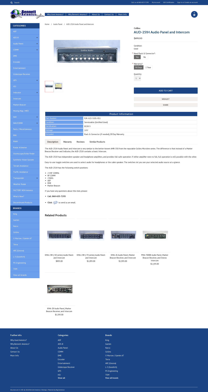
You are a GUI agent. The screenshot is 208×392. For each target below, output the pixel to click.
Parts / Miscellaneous (22, 129)
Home (47, 24)
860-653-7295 (143, 2)
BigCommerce (60, 390)
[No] (144, 57)
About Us (96, 14)
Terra (15, 244)
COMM (16, 49)
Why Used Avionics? (55, 14)
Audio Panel (18, 43)
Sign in (179, 2)
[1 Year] (148, 67)
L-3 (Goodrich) (19, 256)
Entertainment (19, 68)
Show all (61, 378)
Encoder (16, 62)
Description (52, 142)
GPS (15, 80)
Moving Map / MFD (21, 111)
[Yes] (137, 57)
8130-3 (87, 126)
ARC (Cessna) (18, 250)
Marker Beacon (19, 104)
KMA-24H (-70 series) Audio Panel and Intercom (91, 256)
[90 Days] (139, 67)
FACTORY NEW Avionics (23, 190)
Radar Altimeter (20, 147)
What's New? (18, 196)
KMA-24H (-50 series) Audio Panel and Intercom (59, 256)
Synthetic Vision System (23, 159)
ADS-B (16, 37)
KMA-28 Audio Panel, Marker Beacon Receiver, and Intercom (59, 310)
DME (15, 56)
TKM (15, 269)
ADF (15, 31)
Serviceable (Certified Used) (96, 122)
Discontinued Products (22, 202)
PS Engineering (19, 263)
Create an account (191, 2)
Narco (15, 226)
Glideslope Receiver (21, 74)
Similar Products (97, 142)
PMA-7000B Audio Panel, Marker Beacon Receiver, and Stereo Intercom (154, 258)
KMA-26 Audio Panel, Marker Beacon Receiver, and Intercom (123, 256)
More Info (122, 14)
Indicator (17, 92)
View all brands (20, 275)
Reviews (80, 142)
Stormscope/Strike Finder (24, 153)
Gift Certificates (168, 2)
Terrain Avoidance (20, 166)
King (15, 214)
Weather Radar (19, 184)
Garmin (16, 220)
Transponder (18, 178)
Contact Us (109, 14)
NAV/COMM (18, 123)
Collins (16, 232)
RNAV (15, 141)
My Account (156, 2)
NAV (15, 117)
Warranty (67, 142)
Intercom (17, 98)
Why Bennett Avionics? (77, 14)
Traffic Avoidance (20, 172)
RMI (15, 135)
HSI (14, 86)
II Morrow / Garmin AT (22, 238)
